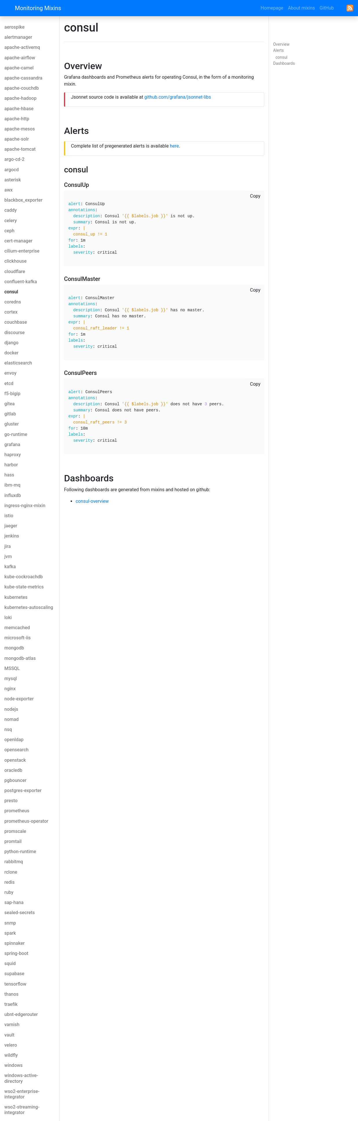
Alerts (278, 50)
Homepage (272, 8)
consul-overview (92, 501)
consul (281, 57)
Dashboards (284, 63)
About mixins (301, 8)
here (174, 146)
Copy (255, 196)
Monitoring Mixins (38, 8)
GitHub (327, 8)
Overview (281, 44)
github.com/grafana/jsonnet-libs (177, 97)
